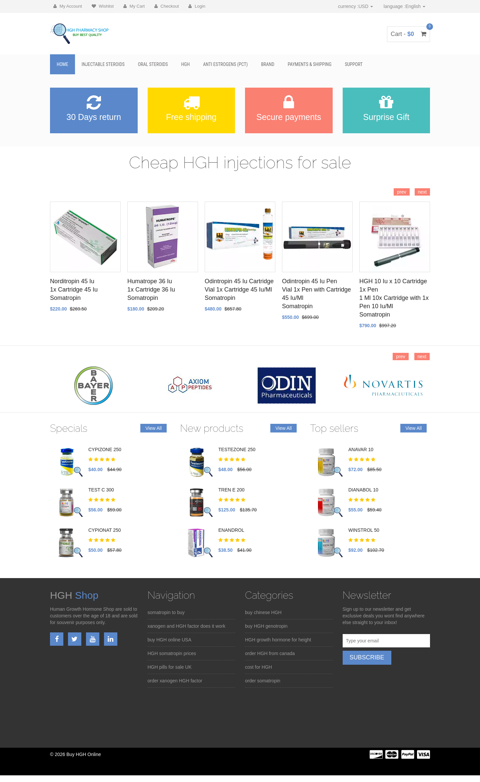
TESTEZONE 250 (236, 449)
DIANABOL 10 (363, 489)
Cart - (408, 34)
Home (62, 64)
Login (196, 6)
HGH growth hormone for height (278, 639)
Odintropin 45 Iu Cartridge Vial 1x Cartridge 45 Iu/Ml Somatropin (239, 289)
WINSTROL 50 (363, 530)
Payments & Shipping (310, 64)
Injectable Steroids (103, 64)
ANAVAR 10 (360, 449)
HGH (185, 64)
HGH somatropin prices (172, 653)
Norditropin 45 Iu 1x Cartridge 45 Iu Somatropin (74, 289)
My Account (67, 6)
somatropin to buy (166, 612)
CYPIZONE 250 (104, 449)
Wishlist (103, 6)
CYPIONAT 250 (104, 530)
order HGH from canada (270, 653)
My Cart (134, 6)
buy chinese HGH (263, 612)
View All (153, 428)
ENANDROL (231, 530)
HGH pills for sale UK (170, 667)
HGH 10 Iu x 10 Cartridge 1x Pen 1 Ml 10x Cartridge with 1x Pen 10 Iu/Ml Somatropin (394, 298)
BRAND (267, 64)
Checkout (166, 6)
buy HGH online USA (170, 639)
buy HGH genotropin (266, 626)
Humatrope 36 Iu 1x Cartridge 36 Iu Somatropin (151, 289)
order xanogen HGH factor (175, 680)
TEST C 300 (101, 489)
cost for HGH (258, 667)
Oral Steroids (153, 64)
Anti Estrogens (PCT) (225, 64)
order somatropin (262, 680)
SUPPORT (353, 64)
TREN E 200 (231, 489)
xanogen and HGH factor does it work (186, 626)
